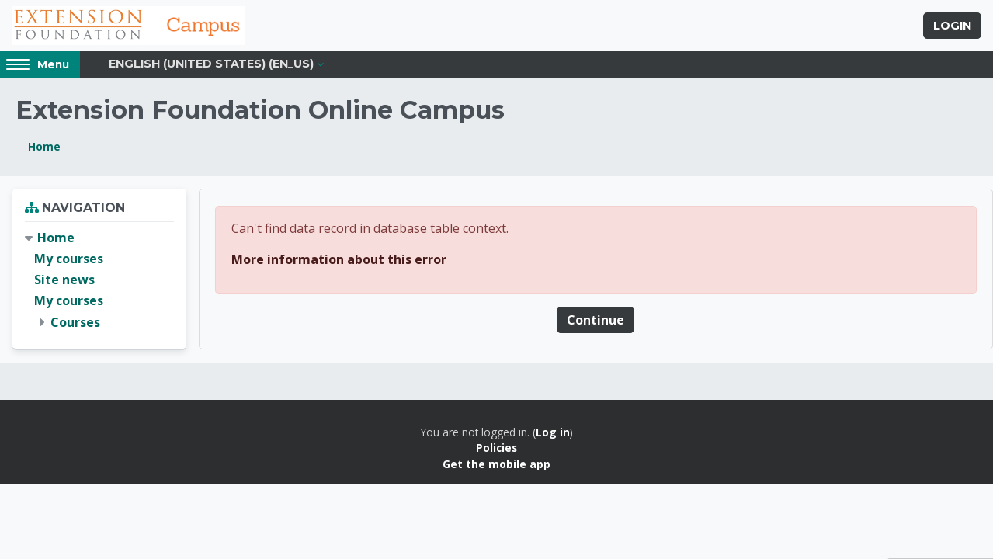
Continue (595, 319)
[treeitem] (99, 280)
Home (44, 146)
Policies (496, 447)
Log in (553, 432)
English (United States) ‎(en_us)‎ (211, 64)
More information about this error (338, 259)
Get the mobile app (496, 464)
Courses (75, 322)
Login (952, 26)
